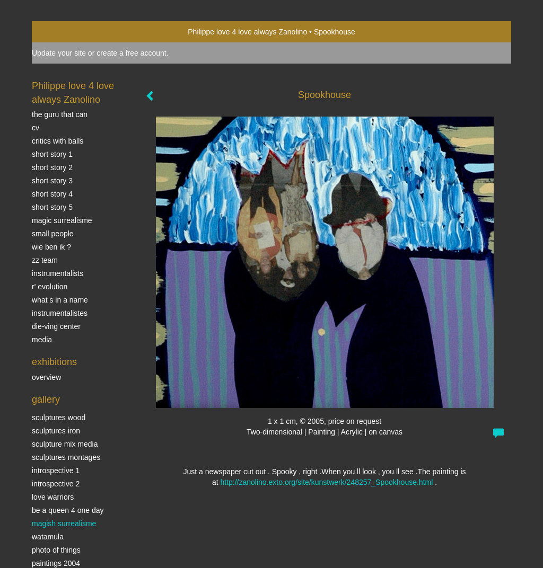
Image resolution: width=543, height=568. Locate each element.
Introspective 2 (56, 484)
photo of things (56, 550)
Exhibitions (54, 362)
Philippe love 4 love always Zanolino (247, 32)
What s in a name (60, 300)
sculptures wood (58, 417)
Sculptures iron (56, 431)
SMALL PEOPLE (53, 233)
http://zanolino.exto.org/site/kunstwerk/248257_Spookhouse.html (326, 482)
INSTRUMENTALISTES (59, 313)
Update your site (59, 53)
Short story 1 (52, 154)
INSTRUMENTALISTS (57, 273)
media (42, 339)
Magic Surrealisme (62, 220)
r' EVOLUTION (49, 286)
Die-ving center (56, 326)
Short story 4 (52, 194)
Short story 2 (52, 167)
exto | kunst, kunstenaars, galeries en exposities (62, 31)
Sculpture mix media (65, 444)
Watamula (48, 536)
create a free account (132, 53)
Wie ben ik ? (51, 247)
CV (35, 127)
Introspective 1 (56, 470)
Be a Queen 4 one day (67, 510)
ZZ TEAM (45, 260)
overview (46, 377)
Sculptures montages (66, 457)
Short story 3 (52, 180)
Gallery (46, 399)
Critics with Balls (57, 141)
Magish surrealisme (64, 523)
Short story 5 (52, 207)
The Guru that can (59, 114)
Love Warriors (53, 497)
